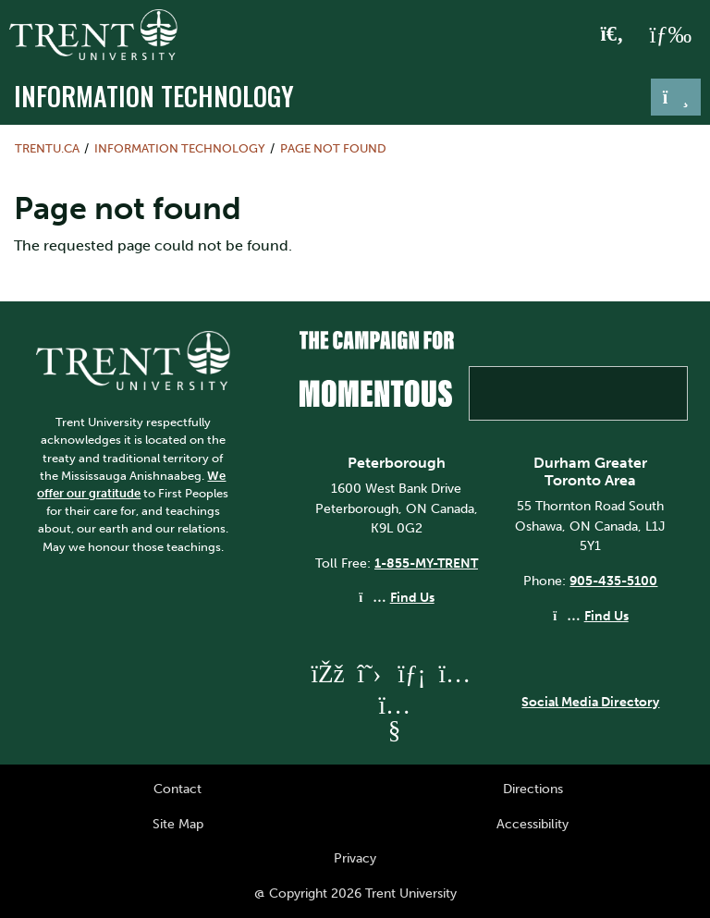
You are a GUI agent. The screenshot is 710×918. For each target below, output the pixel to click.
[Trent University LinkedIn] (411, 673)
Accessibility (532, 823)
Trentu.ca (47, 148)
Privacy (355, 858)
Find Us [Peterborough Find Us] (412, 597)
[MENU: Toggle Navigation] (670, 35)
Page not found (333, 148)
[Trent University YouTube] (394, 730)
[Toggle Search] (612, 35)
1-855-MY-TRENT (426, 563)
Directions (533, 788)
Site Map (178, 823)
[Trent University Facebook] (326, 673)
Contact (177, 788)
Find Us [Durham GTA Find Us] (606, 615)
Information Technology (154, 95)
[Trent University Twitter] (369, 673)
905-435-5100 (613, 580)
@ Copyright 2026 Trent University (355, 893)
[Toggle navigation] (676, 97)
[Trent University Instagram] (454, 673)
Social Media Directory (590, 701)
